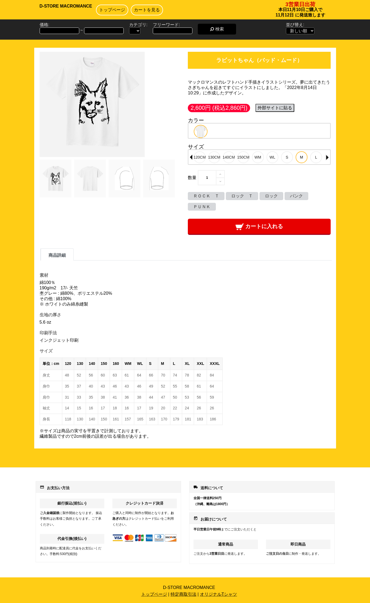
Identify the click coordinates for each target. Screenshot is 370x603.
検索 (217, 29)
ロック (271, 196)
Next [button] (327, 157)
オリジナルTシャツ (218, 594)
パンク (296, 196)
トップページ (112, 10)
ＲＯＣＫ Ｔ (206, 196)
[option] (201, 131)
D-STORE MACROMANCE (66, 6)
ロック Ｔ (242, 196)
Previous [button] (191, 157)
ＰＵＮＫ (201, 206)
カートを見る (147, 10)
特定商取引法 (183, 594)
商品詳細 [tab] (57, 255)
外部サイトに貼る (275, 107)
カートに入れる (259, 226)
